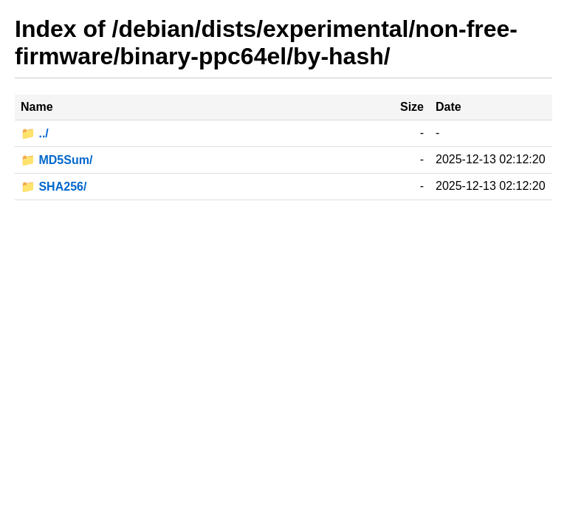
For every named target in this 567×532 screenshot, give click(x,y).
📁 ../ (35, 133)
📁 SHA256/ (53, 186)
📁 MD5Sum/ (56, 160)
